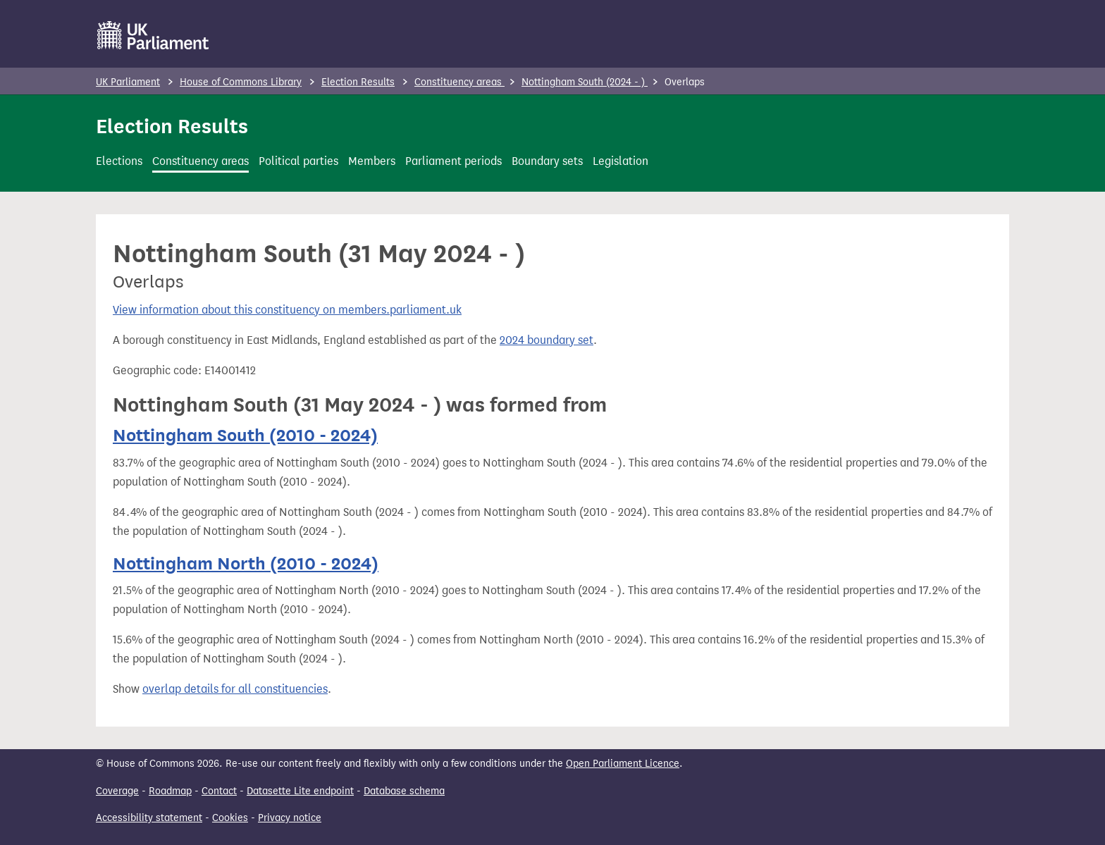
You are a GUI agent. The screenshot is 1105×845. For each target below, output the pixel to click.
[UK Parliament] (153, 35)
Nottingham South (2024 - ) (584, 82)
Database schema (404, 791)
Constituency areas (459, 82)
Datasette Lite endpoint (300, 791)
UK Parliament (128, 82)
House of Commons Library (241, 82)
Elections (119, 161)
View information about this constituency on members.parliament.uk (287, 309)
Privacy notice (289, 818)
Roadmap (170, 791)
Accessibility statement (149, 818)
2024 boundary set (546, 340)
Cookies (230, 818)
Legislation (620, 161)
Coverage (117, 791)
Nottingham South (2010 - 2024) (245, 435)
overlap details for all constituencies (235, 689)
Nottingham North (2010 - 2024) (245, 563)
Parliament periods (453, 161)
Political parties (298, 161)
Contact (219, 791)
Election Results (358, 82)
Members (371, 161)
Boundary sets (547, 161)
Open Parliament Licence (622, 764)
